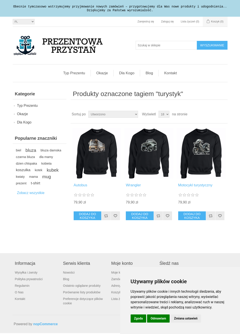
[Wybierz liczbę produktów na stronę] (163, 115)
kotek (39, 171)
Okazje (102, 74)
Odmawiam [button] (158, 318)
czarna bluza (25, 158)
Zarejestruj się (145, 22)
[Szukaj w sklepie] (166, 46)
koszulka (23, 171)
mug (46, 177)
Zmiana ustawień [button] (185, 318)
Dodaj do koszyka (87, 216)
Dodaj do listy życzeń (115, 216)
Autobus (80, 186)
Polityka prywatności (29, 280)
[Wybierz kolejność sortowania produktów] (113, 115)
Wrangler (133, 186)
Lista (223, 115)
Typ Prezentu (74, 74)
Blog (149, 74)
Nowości (69, 273)
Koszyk (116, 293)
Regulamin (22, 286)
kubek (53, 171)
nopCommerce (45, 325)
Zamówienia (119, 280)
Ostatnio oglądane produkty (82, 286)
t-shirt (35, 184)
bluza (30, 151)
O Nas (19, 293)
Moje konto (118, 273)
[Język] (24, 22)
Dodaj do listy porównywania (105, 216)
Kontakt (170, 74)
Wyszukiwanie (212, 46)
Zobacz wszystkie (30, 194)
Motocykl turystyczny (195, 186)
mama (33, 177)
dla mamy (46, 158)
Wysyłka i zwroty (26, 273)
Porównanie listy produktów (81, 293)
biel (18, 151)
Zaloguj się (167, 22)
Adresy (116, 286)
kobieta (46, 164)
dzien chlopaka (26, 164)
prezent (21, 184)
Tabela (216, 115)
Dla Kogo (126, 74)
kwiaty (20, 177)
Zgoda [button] (138, 318)
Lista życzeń (119, 299)
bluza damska (51, 151)
